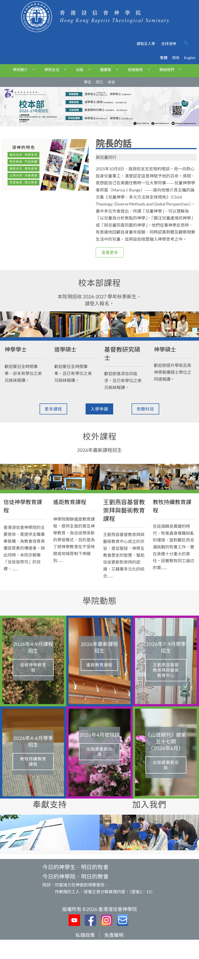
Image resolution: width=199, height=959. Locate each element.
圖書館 (111, 69)
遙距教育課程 (99, 664)
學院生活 (57, 69)
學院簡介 (25, 69)
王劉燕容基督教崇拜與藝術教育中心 (166, 670)
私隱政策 (85, 935)
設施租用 (140, 69)
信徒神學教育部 (33, 667)
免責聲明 (114, 935)
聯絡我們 (172, 69)
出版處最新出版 (99, 751)
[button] (5, 106)
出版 (85, 69)
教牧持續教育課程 (33, 761)
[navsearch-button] (186, 43)
